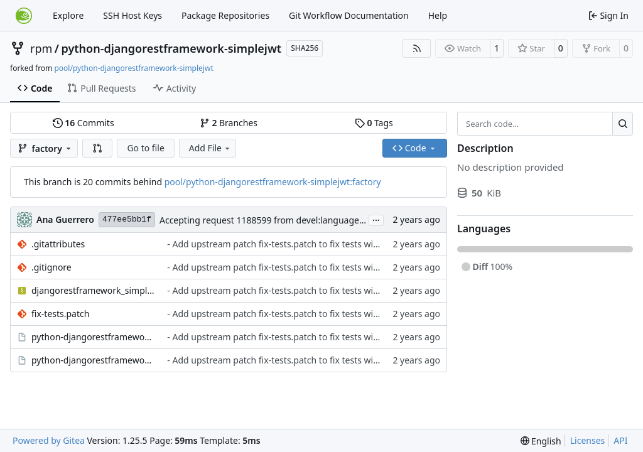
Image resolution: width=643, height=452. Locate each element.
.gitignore (51, 267)
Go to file (145, 148)
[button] (97, 148)
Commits (83, 123)
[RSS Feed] (417, 48)
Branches (228, 123)
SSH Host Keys (132, 15)
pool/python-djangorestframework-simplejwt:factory (273, 182)
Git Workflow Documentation (349, 15)
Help (438, 15)
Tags (374, 123)
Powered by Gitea (49, 440)
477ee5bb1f (126, 219)
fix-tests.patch (60, 314)
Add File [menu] (210, 148)
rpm (41, 48)
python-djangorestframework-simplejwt (172, 48)
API (620, 440)
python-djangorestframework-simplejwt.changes (92, 337)
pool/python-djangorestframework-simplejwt (133, 68)
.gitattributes (58, 244)
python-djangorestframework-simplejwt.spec (92, 360)
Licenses (587, 440)
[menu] (541, 441)
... (376, 219)
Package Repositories (225, 15)
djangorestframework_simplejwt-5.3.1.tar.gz (92, 290)
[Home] (23, 15)
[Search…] (622, 124)
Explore (68, 15)
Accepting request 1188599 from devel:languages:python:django (292, 220)
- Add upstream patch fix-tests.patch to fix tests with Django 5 (294, 244)
